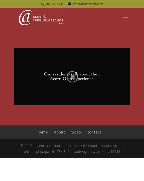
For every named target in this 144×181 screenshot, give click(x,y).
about (59, 132)
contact (94, 132)
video (76, 132)
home (43, 132)
